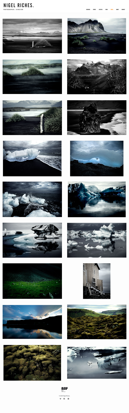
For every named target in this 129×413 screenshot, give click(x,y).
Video (106, 9)
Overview (88, 9)
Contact (123, 9)
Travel (112, 9)
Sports (94, 9)
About (117, 9)
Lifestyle (100, 9)
